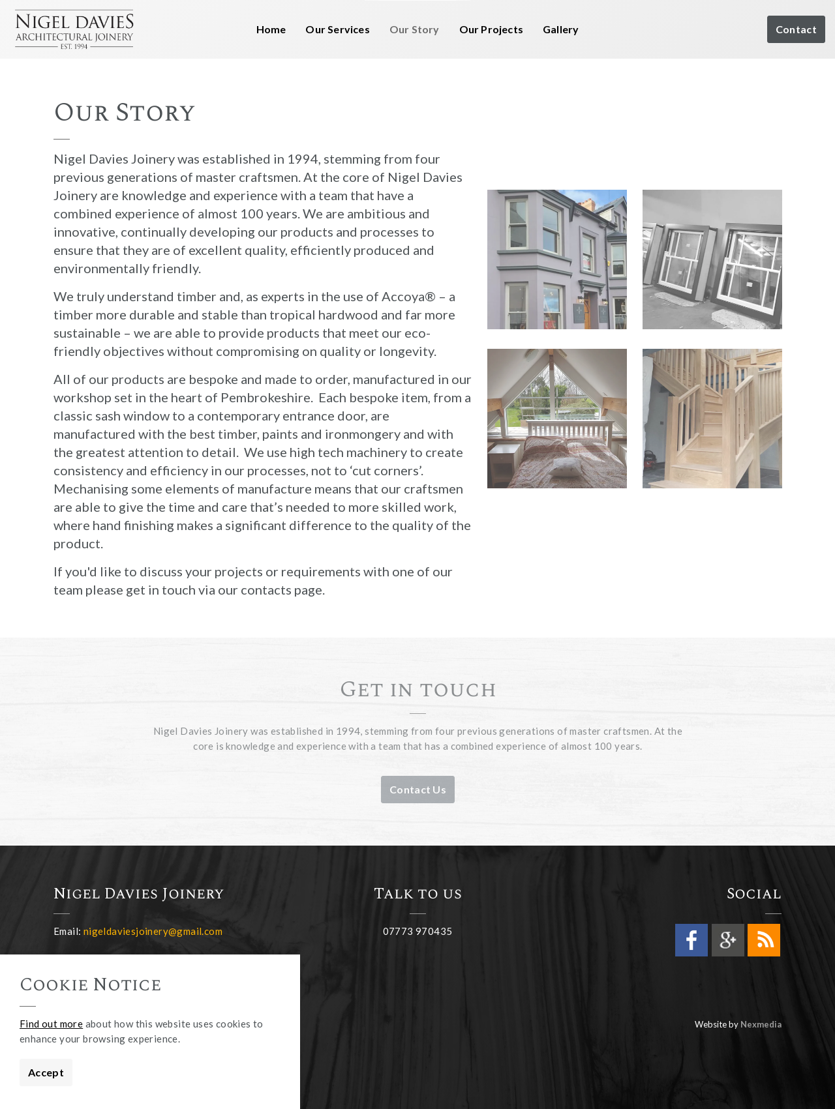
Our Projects (491, 29)
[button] (557, 259)
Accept (46, 1072)
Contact (796, 29)
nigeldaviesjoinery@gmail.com (153, 931)
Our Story (414, 29)
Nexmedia (761, 1024)
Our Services (337, 29)
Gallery (561, 29)
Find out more (51, 1023)
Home (271, 29)
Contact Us (418, 789)
